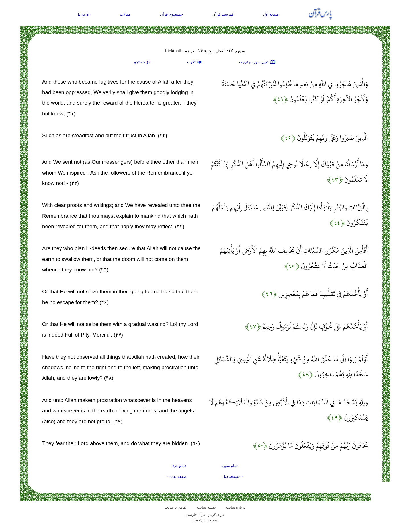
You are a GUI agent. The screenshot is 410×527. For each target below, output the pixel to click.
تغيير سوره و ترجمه (257, 62)
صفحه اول (271, 14)
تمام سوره (229, 466)
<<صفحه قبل (232, 476)
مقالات (125, 14)
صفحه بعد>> (177, 476)
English (84, 14)
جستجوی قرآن (171, 14)
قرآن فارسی (195, 515)
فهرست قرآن (222, 14)
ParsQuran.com (205, 520)
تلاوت (195, 62)
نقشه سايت (206, 507)
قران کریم (216, 515)
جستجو (143, 62)
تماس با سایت (176, 507)
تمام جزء (179, 466)
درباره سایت (235, 507)
